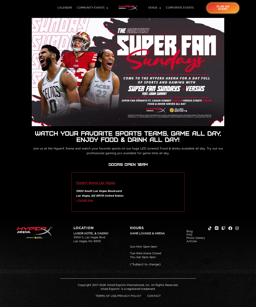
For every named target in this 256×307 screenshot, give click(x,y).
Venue (154, 8)
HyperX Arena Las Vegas (95, 183)
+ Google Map (84, 200)
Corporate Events (180, 8)
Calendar (64, 8)
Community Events (92, 8)
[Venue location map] (144, 193)
